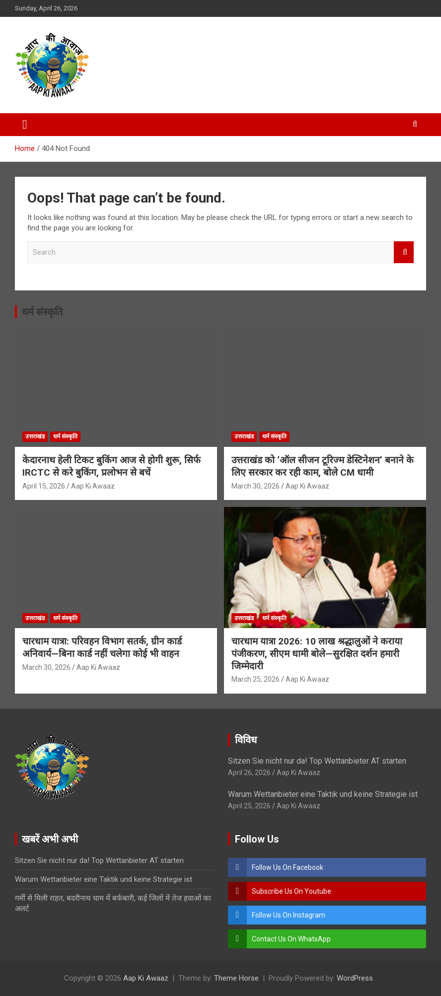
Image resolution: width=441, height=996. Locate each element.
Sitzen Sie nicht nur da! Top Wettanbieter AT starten (317, 761)
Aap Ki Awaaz (93, 486)
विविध (246, 740)
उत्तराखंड (35, 436)
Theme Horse (236, 978)
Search (404, 252)
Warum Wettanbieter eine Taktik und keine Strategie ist (323, 794)
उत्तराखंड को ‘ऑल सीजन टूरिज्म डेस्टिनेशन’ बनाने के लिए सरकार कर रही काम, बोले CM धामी (322, 466)
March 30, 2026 (255, 486)
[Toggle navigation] (25, 124)
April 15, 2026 (43, 486)
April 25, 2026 (249, 806)
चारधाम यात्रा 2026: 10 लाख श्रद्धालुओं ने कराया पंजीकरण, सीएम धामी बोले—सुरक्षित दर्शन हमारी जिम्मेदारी (316, 653)
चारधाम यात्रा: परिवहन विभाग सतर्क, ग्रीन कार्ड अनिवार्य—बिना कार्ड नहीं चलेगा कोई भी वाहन (102, 647)
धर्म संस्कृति (42, 312)
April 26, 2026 (249, 773)
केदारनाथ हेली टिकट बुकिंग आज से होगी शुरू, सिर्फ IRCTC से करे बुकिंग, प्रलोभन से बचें (111, 466)
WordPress (355, 978)
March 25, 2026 (255, 679)
